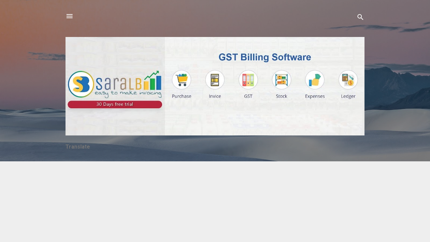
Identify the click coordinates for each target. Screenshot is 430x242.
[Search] (360, 18)
